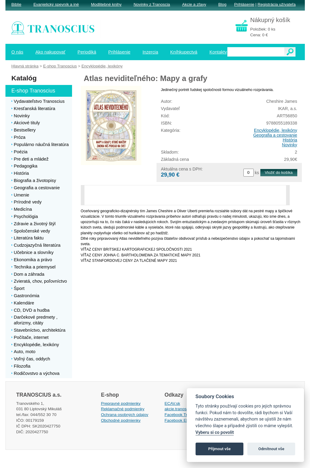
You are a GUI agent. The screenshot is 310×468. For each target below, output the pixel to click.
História (290, 140)
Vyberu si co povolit (215, 432)
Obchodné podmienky (121, 420)
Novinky (289, 144)
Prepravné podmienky (121, 403)
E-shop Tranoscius (60, 66)
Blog (222, 4)
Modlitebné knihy (106, 4)
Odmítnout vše (271, 449)
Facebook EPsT (179, 420)
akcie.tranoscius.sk (182, 409)
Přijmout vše (219, 449)
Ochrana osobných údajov (124, 414)
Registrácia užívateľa (277, 4)
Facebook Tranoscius (184, 414)
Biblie (16, 4)
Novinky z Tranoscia (152, 4)
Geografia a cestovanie (275, 135)
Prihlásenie (244, 4)
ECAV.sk (172, 403)
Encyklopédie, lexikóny (275, 130)
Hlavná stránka (25, 66)
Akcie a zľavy (194, 4)
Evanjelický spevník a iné (56, 4)
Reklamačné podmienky (122, 409)
